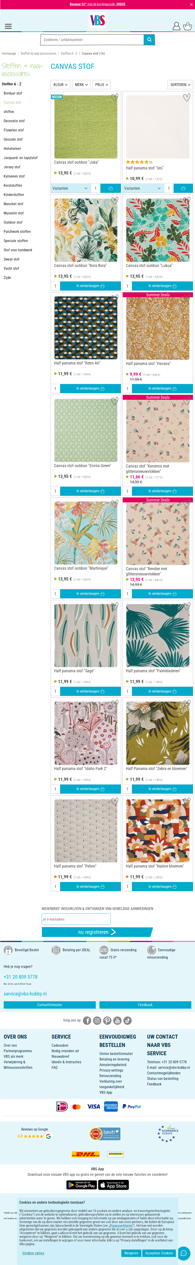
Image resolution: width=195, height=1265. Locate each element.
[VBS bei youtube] (117, 1020)
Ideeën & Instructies (66, 1062)
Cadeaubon (60, 1045)
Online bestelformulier (116, 1054)
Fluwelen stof (14, 130)
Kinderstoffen (14, 195)
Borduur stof (13, 93)
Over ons (10, 1045)
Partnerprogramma (18, 1051)
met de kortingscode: (97, 4)
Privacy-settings (111, 1070)
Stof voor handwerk (18, 250)
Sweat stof (11, 259)
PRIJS (99, 85)
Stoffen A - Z (69, 53)
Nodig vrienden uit (65, 1051)
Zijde (7, 278)
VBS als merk (13, 1056)
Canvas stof (12, 102)
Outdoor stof (13, 222)
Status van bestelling (162, 1078)
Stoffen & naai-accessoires (38, 53)
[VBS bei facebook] (87, 1020)
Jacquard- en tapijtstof (21, 158)
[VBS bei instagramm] (97, 1020)
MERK (79, 85)
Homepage (9, 53)
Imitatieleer (12, 148)
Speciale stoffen (16, 241)
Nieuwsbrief (60, 1056)
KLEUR (59, 85)
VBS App (105, 1092)
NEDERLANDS (97, 1199)
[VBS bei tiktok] (127, 1020)
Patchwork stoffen (17, 231)
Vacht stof (11, 268)
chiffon (9, 112)
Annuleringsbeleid (112, 1065)
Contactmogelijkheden (163, 1073)
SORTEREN (178, 85)
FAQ (55, 1067)
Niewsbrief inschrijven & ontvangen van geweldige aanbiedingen (97, 909)
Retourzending (110, 1076)
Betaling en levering (114, 1059)
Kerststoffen (13, 185)
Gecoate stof (13, 139)
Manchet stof (13, 204)
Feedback (145, 1005)
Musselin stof (14, 213)
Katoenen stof (14, 176)
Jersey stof (12, 167)
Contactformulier (49, 1005)
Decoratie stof (14, 121)
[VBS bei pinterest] (107, 1020)
